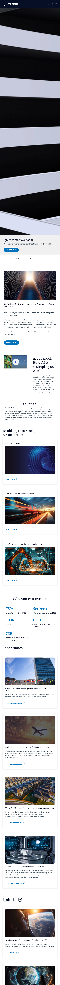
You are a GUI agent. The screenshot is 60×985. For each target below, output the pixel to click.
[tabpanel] (30, 131)
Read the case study (13, 703)
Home (5, 259)
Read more (10, 342)
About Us (12, 259)
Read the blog (11, 953)
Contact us (10, 250)
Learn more (10, 479)
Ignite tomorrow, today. (25, 259)
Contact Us (52, 4)
